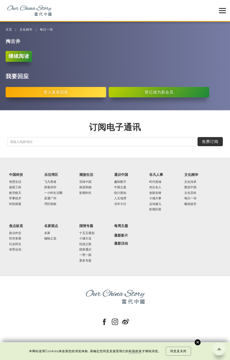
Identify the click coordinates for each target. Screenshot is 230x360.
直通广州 (50, 198)
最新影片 (121, 235)
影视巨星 (155, 209)
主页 (9, 29)
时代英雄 (155, 181)
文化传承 (190, 181)
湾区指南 (50, 204)
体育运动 (15, 249)
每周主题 (121, 226)
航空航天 (15, 193)
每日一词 (46, 29)
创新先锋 (155, 193)
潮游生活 (86, 174)
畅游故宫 (190, 204)
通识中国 (121, 174)
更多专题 (85, 260)
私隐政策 (135, 351)
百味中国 (85, 181)
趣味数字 (120, 181)
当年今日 (120, 204)
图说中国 (190, 187)
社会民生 (15, 244)
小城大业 (85, 238)
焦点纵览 (16, 226)
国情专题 (86, 226)
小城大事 (155, 198)
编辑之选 (50, 238)
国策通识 (85, 249)
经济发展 (15, 238)
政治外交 (15, 233)
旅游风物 (85, 187)
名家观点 (51, 226)
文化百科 (190, 193)
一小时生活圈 (53, 193)
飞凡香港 (50, 181)
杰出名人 (155, 187)
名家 (47, 233)
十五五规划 (86, 233)
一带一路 (85, 255)
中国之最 (120, 187)
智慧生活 (15, 181)
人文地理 (120, 198)
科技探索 (15, 204)
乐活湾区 (51, 174)
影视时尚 (85, 193)
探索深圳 (50, 187)
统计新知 (120, 193)
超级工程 (15, 187)
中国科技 (16, 174)
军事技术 (15, 198)
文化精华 (25, 29)
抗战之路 (85, 244)
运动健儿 (155, 204)
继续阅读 (18, 56)
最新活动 (121, 243)
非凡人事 (156, 174)
